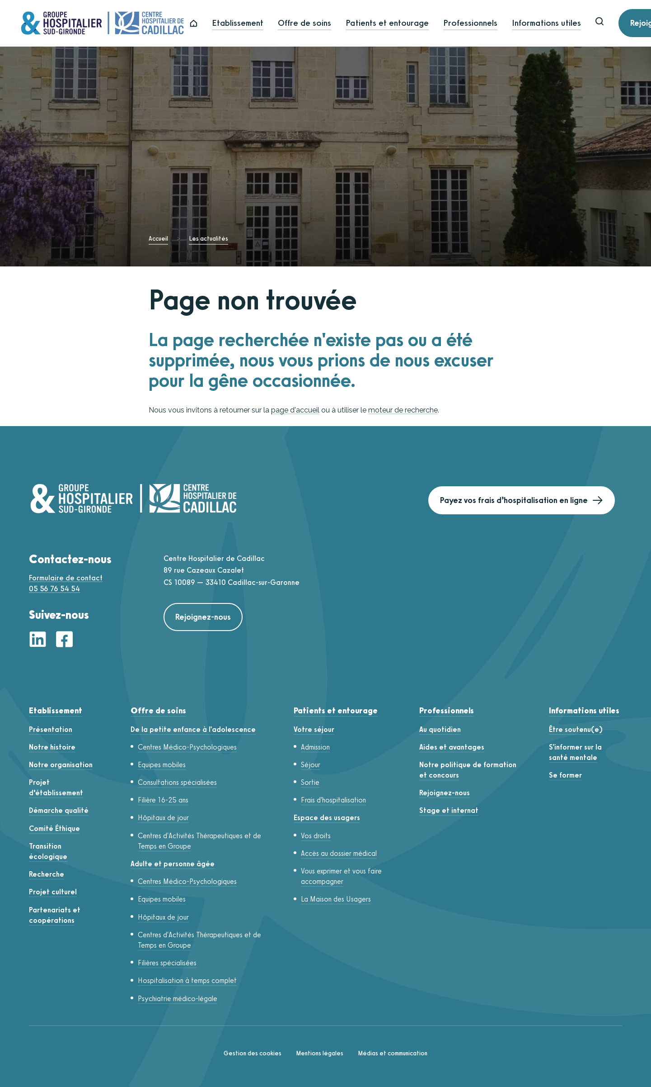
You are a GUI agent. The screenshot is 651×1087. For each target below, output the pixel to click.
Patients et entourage (394, 23)
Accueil (158, 238)
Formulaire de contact (66, 578)
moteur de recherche (403, 410)
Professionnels (478, 23)
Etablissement (245, 23)
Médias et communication (392, 1053)
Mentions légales (319, 1053)
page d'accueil (295, 410)
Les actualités (208, 238)
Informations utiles (554, 23)
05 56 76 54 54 (54, 588)
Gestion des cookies (252, 1053)
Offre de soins (312, 23)
